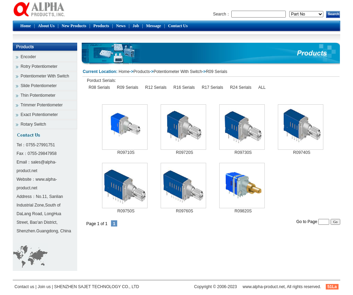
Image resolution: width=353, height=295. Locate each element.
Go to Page (312, 221)
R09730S (243, 152)
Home (124, 71)
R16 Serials (184, 87)
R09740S (301, 152)
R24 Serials (240, 87)
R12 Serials (156, 87)
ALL (261, 87)
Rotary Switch (33, 124)
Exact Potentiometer (39, 114)
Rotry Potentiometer (39, 66)
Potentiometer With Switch (45, 76)
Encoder (28, 56)
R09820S (243, 211)
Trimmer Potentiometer (41, 105)
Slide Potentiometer (39, 85)
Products (141, 71)
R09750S (125, 211)
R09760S (184, 211)
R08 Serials (99, 87)
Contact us (24, 286)
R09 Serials (216, 71)
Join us (44, 286)
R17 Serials (212, 87)
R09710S (125, 152)
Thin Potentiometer (37, 95)
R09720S (184, 152)
